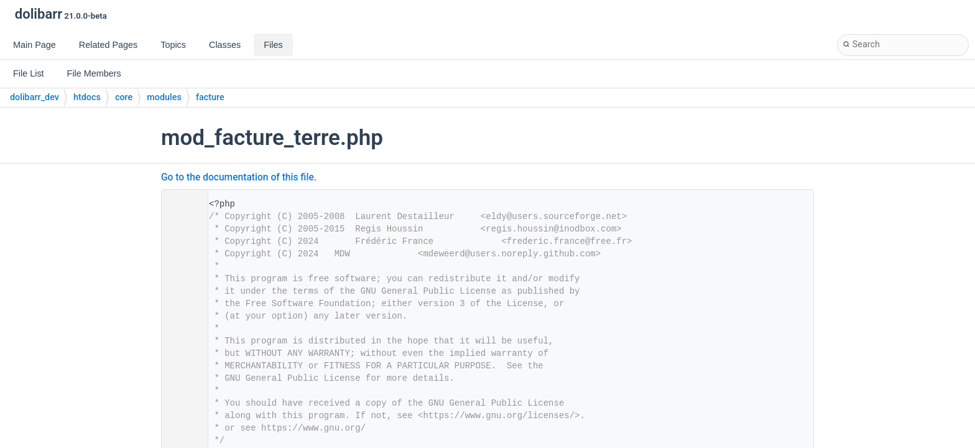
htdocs (87, 97)
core (123, 97)
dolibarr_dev (34, 97)
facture (210, 97)
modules (164, 97)
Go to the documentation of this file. (239, 177)
